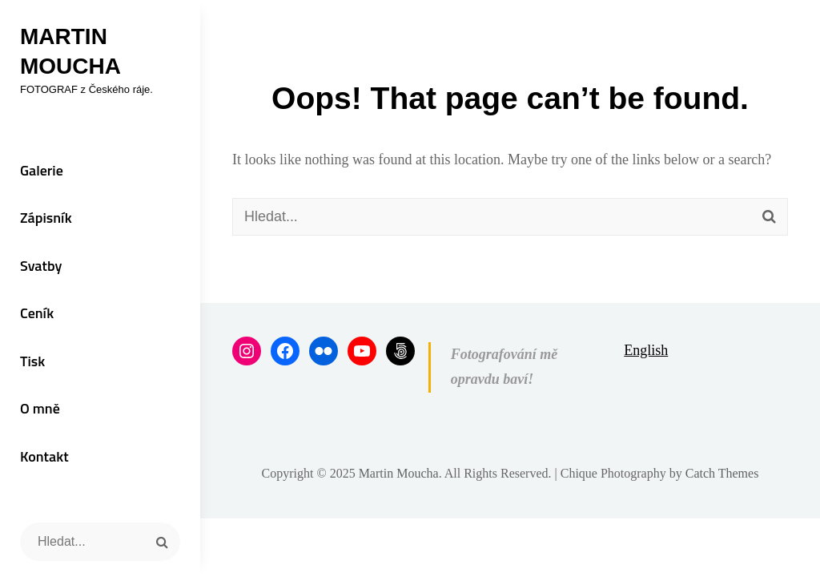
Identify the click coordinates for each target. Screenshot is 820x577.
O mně (40, 408)
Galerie (41, 170)
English (646, 350)
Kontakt (44, 456)
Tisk (32, 361)
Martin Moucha (399, 473)
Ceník (37, 313)
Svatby (41, 265)
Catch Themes (722, 473)
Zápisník (46, 217)
